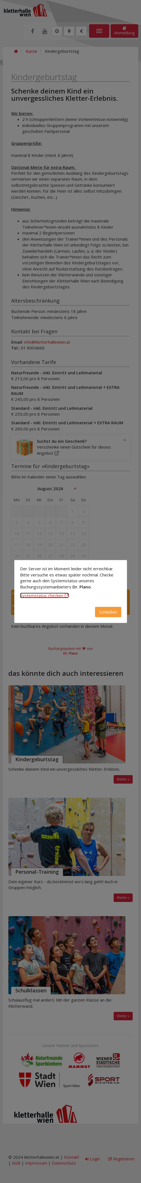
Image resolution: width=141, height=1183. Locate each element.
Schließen (108, 612)
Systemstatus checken (44, 595)
